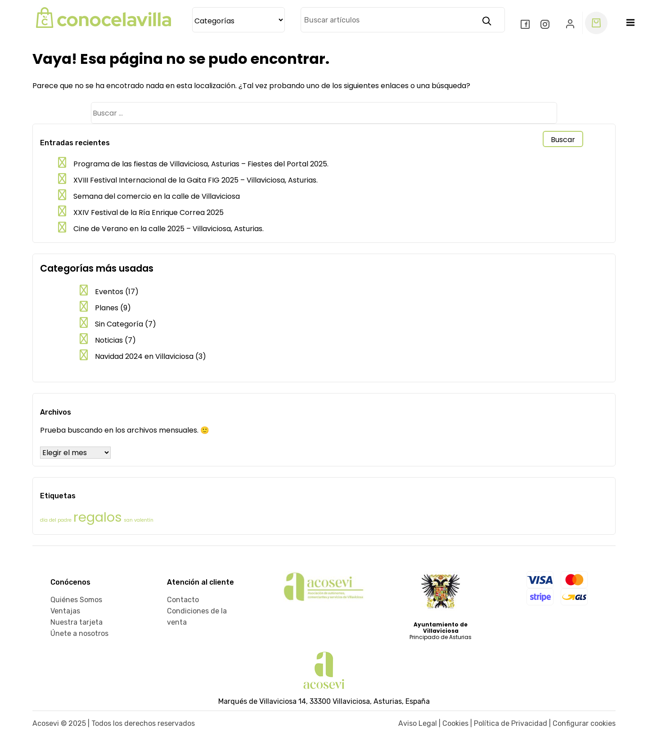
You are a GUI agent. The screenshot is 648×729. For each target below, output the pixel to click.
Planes (106, 308)
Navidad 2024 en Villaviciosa (144, 356)
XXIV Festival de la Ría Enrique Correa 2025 (148, 212)
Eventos (109, 291)
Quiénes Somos (76, 599)
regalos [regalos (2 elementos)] (97, 517)
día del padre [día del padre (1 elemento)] (56, 520)
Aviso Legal (417, 723)
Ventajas (65, 611)
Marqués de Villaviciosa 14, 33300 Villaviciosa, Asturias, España (324, 701)
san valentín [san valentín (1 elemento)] (138, 520)
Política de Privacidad (510, 723)
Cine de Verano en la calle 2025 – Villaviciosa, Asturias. (168, 229)
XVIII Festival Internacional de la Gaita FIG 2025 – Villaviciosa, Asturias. (195, 180)
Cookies (455, 723)
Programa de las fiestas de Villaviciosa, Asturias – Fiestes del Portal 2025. (200, 164)
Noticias (109, 340)
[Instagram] (545, 25)
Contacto (183, 599)
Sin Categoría (119, 324)
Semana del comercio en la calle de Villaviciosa (156, 196)
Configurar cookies (584, 723)
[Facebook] (526, 25)
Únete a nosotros (79, 633)
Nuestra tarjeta (76, 622)
